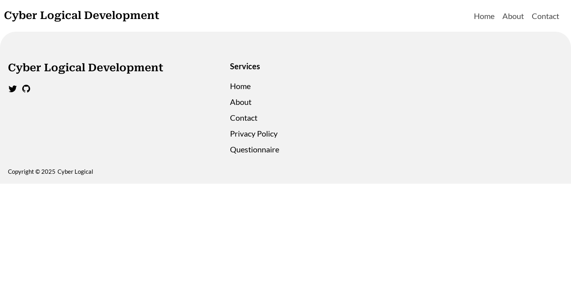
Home (484, 16)
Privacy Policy (254, 133)
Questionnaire (254, 149)
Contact (545, 16)
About (513, 16)
